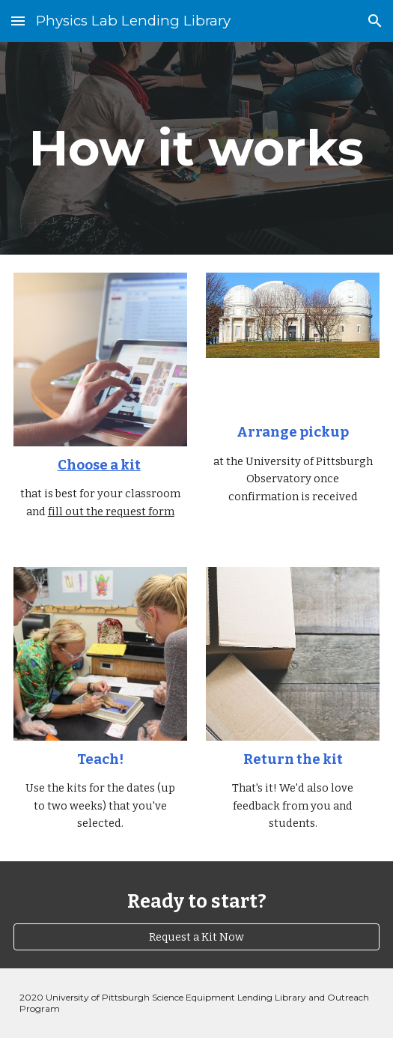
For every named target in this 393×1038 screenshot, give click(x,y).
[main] (196, 147)
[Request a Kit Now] (196, 937)
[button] (18, 20)
